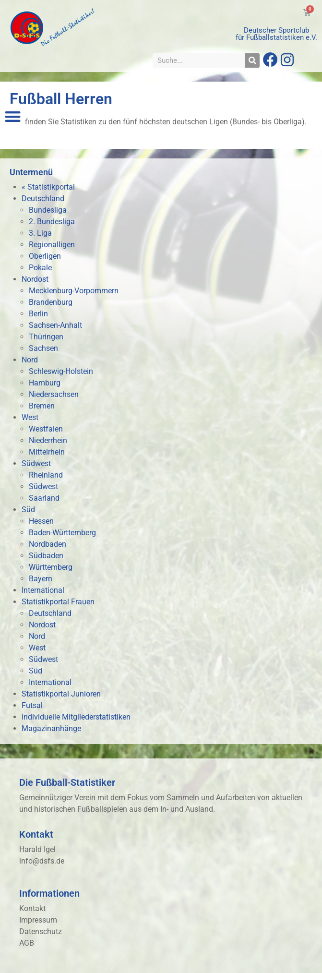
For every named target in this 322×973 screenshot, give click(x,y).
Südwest (36, 463)
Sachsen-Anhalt (55, 325)
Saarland (44, 498)
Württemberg (50, 567)
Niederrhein (48, 440)
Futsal (32, 705)
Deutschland (43, 198)
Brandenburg (50, 302)
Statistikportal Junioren (61, 693)
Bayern (40, 578)
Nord (30, 359)
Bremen (42, 405)
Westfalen (46, 428)
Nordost (35, 279)
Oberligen (45, 256)
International (43, 590)
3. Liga (40, 233)
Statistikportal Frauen (58, 601)
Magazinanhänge (51, 728)
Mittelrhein (47, 451)
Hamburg (44, 382)
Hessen (41, 521)
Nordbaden (47, 544)
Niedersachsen (54, 394)
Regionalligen (52, 244)
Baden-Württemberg (62, 532)
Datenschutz (40, 931)
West (30, 417)
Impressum (38, 920)
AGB (26, 943)
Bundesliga (48, 210)
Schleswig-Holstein (61, 371)
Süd (28, 509)
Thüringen (46, 336)
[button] (12, 116)
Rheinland (46, 475)
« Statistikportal (48, 187)
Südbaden (46, 555)
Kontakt (32, 908)
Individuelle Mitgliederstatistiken (76, 716)
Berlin (38, 313)
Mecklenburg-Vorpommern (74, 290)
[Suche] (252, 60)
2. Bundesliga (52, 221)
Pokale (40, 267)
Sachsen (43, 348)
